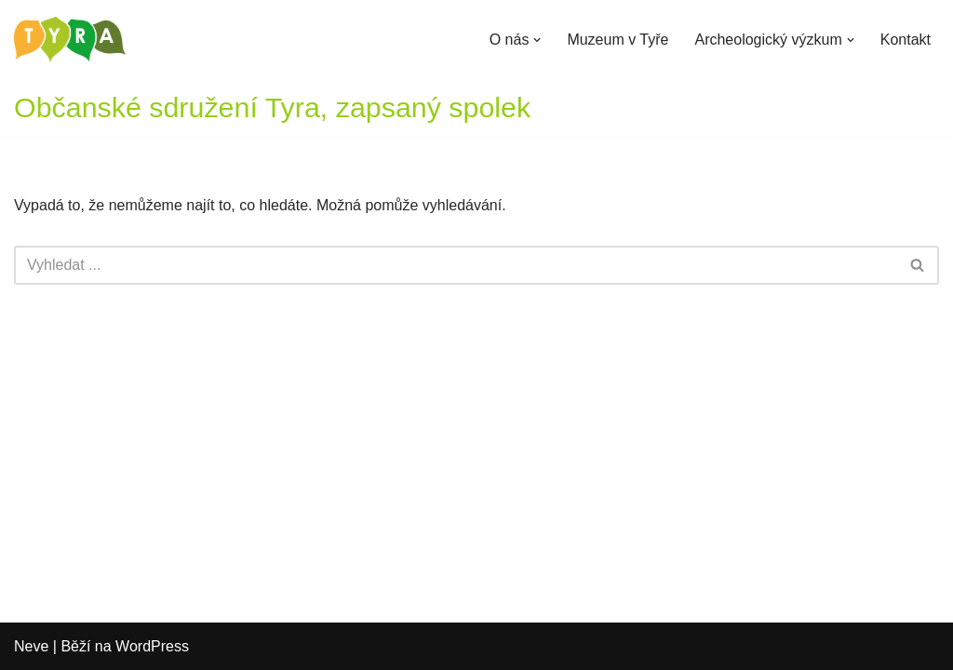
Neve (31, 646)
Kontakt (905, 39)
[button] (537, 40)
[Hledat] (455, 265)
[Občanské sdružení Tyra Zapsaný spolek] (70, 39)
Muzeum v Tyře (617, 39)
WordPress (152, 646)
